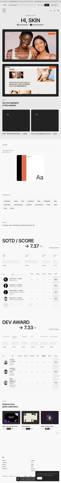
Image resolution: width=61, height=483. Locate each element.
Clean (38, 201)
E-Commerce (7, 201)
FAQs (32, 466)
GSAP (55, 204)
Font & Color (28, 479)
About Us (33, 468)
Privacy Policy (17, 476)
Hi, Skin (30, 20)
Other (23, 201)
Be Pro (47, 5)
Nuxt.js (12, 208)
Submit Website (54, 5)
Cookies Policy (5, 476)
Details (33, 479)
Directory (4, 466)
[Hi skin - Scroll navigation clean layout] (45, 120)
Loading (25, 133)
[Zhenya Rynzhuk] (23, 25)
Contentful (28, 204)
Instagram (30, 476)
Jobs (32, 462)
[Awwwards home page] (18, 479)
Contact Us (33, 470)
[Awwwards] (5, 5)
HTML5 (48, 204)
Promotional (31, 201)
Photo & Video (7, 204)
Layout (55, 133)
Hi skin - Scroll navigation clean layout (41, 133)
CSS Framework (39, 204)
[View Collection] (11, 417)
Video (55, 201)
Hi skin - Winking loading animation (11, 133)
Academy (33, 460)
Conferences (4, 468)
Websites (4, 460)
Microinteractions (18, 204)
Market (32, 464)
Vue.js (5, 208)
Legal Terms (11, 476)
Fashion (16, 201)
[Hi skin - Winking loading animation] (16, 120)
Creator (23, 479)
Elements (4, 464)
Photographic (47, 201)
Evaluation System (54, 247)
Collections (4, 462)
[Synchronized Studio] (37, 25)
